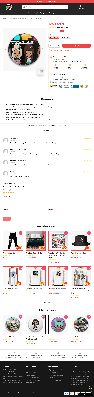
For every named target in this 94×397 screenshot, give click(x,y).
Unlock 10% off (90, 389)
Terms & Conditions (31, 372)
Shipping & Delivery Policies (56, 370)
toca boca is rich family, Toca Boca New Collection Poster (56, 255)
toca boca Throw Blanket (34, 253)
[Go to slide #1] (19, 81)
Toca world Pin (76, 337)
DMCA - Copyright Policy (33, 377)
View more (47, 302)
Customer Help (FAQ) (55, 380)
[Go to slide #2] (29, 81)
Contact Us (52, 377)
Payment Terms (53, 372)
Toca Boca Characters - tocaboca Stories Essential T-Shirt (80, 291)
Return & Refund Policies (56, 375)
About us (28, 370)
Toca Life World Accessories (18, 18)
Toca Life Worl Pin (9, 337)
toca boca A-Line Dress (10, 289)
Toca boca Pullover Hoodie (34, 289)
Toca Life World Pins (36, 18)
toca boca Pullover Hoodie (57, 289)
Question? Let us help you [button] (85, 394)
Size (49, 34)
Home (5, 18)
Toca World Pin (53, 337)
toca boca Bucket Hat (78, 253)
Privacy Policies (30, 375)
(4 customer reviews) (62, 27)
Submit (7, 219)
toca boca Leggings (9, 253)
